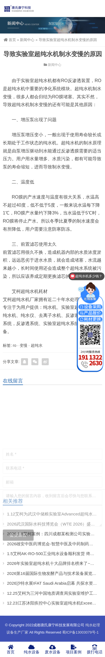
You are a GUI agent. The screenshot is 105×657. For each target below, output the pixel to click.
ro (14, 345)
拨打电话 (94, 649)
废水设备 (52, 649)
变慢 (23, 345)
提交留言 (18, 558)
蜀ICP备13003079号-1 (80, 632)
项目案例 (73, 649)
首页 (10, 40)
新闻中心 (27, 40)
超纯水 (37, 345)
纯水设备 (31, 649)
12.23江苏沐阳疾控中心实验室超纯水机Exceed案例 (55, 603)
